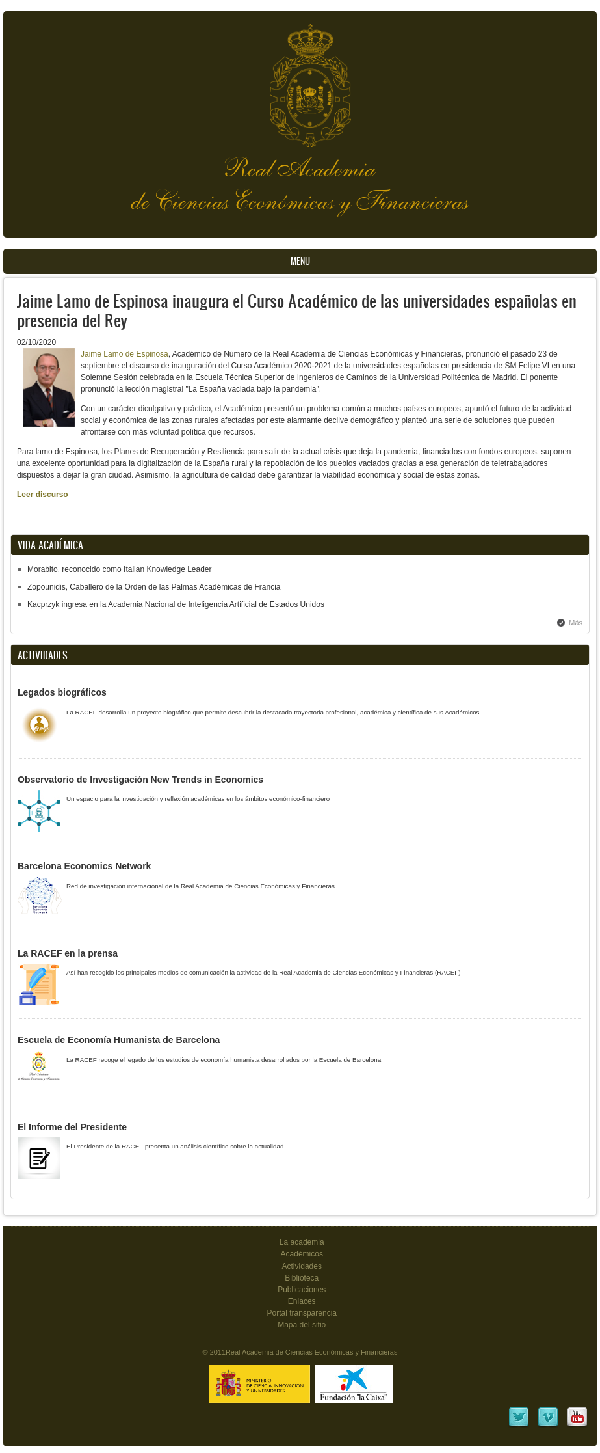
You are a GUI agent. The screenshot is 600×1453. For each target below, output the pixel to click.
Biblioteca (302, 1278)
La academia (302, 1242)
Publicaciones (302, 1289)
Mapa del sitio (302, 1324)
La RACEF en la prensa (68, 953)
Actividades (302, 1266)
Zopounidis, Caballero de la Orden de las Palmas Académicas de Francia (154, 586)
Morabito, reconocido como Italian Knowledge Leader (119, 569)
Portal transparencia (302, 1313)
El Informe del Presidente (72, 1127)
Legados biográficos (62, 692)
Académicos (302, 1253)
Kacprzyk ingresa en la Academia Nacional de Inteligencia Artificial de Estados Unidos (175, 604)
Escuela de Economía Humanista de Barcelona (119, 1040)
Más (575, 623)
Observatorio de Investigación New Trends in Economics (140, 779)
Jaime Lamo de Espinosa (124, 354)
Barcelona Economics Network (84, 866)
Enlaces (302, 1301)
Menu (300, 261)
